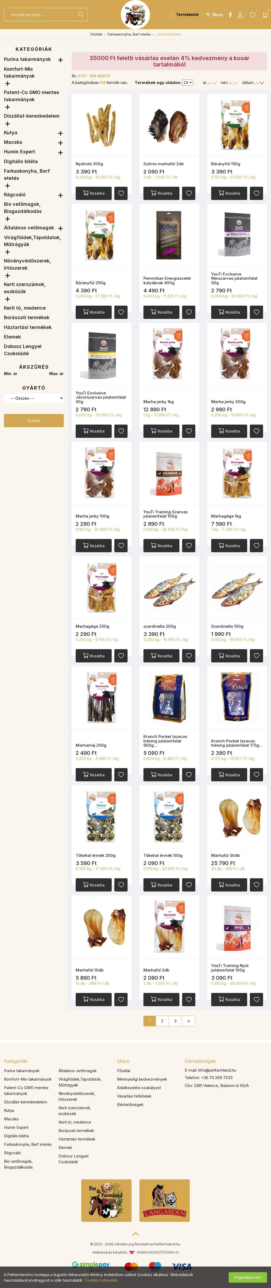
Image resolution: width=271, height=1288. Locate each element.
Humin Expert (19, 151)
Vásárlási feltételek (134, 1096)
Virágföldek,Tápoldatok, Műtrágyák (32, 241)
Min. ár (10, 373)
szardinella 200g (159, 626)
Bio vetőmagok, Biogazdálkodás (23, 207)
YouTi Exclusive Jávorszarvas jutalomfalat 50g (101, 397)
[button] (183, 14)
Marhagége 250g (92, 626)
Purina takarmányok (27, 59)
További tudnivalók (101, 1280)
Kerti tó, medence (25, 308)
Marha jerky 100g (92, 516)
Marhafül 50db (225, 855)
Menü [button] (123, 1061)
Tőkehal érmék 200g (96, 855)
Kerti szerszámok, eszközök (25, 288)
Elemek (12, 337)
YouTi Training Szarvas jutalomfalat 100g (165, 514)
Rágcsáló (15, 194)
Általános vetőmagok (29, 227)
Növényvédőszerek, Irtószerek (27, 264)
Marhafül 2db (156, 970)
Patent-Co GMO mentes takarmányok (31, 96)
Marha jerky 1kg (158, 401)
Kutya (10, 132)
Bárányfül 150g (225, 163)
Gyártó (34, 388)
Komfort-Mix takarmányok (19, 72)
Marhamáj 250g (91, 745)
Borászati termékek (26, 317)
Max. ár (56, 373)
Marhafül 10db (89, 970)
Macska (13, 142)
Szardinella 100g (227, 626)
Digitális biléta (21, 161)
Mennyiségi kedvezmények (142, 1079)
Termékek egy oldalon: (158, 82)
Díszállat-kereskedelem (32, 116)
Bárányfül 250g (91, 282)
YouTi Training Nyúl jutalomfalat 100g (230, 968)
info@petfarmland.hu (217, 1070)
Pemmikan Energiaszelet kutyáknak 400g (167, 280)
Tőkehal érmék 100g (163, 855)
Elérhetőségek (130, 1104)
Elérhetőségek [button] (200, 1061)
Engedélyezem (247, 1277)
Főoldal (96, 34)
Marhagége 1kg (226, 516)
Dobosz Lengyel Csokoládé (23, 350)
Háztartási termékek (28, 327)
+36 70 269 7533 (217, 1077)
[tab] (56, 1061)
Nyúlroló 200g (89, 163)
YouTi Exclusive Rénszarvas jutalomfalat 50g (234, 278)
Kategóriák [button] (16, 1061)
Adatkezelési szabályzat (139, 1087)
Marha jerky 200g (228, 401)
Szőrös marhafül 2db (163, 163)
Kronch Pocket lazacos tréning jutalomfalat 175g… (237, 743)
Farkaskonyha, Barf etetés (129, 34)
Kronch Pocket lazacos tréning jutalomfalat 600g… (165, 741)
